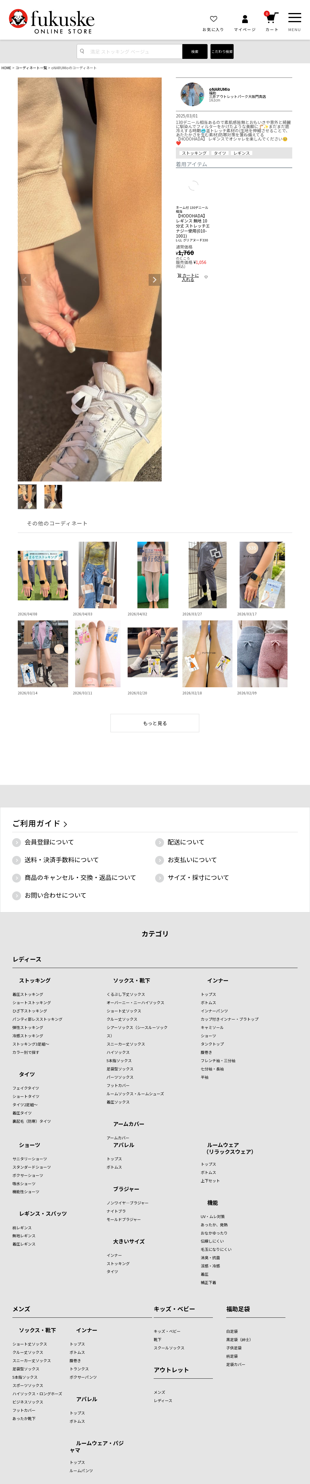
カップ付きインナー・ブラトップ (229, 1019)
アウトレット (171, 1369)
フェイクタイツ (25, 1088)
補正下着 (208, 1282)
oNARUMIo (219, 89)
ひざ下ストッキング (29, 1011)
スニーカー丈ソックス (126, 1044)
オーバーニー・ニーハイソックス (135, 1002)
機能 (212, 1203)
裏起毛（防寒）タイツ (31, 1121)
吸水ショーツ (24, 1183)
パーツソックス (120, 1077)
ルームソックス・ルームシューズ (135, 1093)
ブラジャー (126, 1189)
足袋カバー (235, 1364)
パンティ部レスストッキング (37, 1019)
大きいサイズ (129, 1241)
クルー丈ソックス (122, 1019)
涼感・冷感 (210, 1266)
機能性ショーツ (25, 1191)
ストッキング (194, 153)
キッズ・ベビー (174, 1308)
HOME (6, 67)
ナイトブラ (116, 1211)
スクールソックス (169, 1348)
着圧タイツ (22, 1113)
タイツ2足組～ (25, 1104)
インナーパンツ (214, 1011)
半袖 (204, 1077)
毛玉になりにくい (216, 1249)
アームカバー (128, 1124)
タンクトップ (212, 1044)
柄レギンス (22, 1227)
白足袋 (232, 1331)
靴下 (157, 1339)
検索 (194, 51)
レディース (26, 959)
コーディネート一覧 (31, 67)
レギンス (241, 153)
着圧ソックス (118, 1102)
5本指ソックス (119, 1060)
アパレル (123, 1145)
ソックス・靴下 (131, 980)
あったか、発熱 (214, 1224)
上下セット (210, 1180)
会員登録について (49, 841)
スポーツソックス (27, 1385)
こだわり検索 (222, 51)
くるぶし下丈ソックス (126, 994)
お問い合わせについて (55, 895)
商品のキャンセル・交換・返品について (80, 877)
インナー (218, 980)
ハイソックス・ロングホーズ (37, 1393)
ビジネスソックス (27, 1402)
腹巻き (206, 1052)
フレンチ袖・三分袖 (218, 1060)
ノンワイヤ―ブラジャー (128, 1203)
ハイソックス (118, 1052)
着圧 (204, 1274)
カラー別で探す (25, 1052)
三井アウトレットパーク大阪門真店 (237, 96)
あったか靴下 (24, 1418)
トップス (208, 994)
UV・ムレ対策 (213, 1216)
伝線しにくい (212, 1241)
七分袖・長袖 (212, 1069)
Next (154, 280)
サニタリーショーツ (29, 1159)
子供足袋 (234, 1348)
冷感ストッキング (27, 1035)
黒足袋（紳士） (239, 1339)
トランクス (79, 1369)
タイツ (220, 153)
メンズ (21, 1308)
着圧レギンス (24, 1244)
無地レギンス (24, 1235)
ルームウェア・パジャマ (97, 1446)
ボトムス (208, 1002)
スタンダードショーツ (31, 1167)
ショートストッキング (31, 1002)
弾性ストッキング (27, 1027)
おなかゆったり (214, 1233)
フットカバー (118, 1085)
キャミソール (212, 1027)
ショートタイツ (25, 1096)
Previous (25, 280)
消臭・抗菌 (210, 1257)
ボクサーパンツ (83, 1377)
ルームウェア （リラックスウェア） (228, 1148)
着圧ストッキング (27, 994)
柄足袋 (232, 1356)
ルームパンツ (81, 1470)
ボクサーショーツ (27, 1175)
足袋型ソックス (120, 1069)
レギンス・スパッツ (43, 1214)
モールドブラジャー (124, 1219)
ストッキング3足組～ (30, 1044)
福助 (212, 93)
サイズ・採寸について (198, 877)
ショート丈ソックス (124, 1011)
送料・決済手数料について (62, 859)
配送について (186, 841)
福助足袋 (238, 1308)
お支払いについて (192, 859)
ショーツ (208, 1035)
